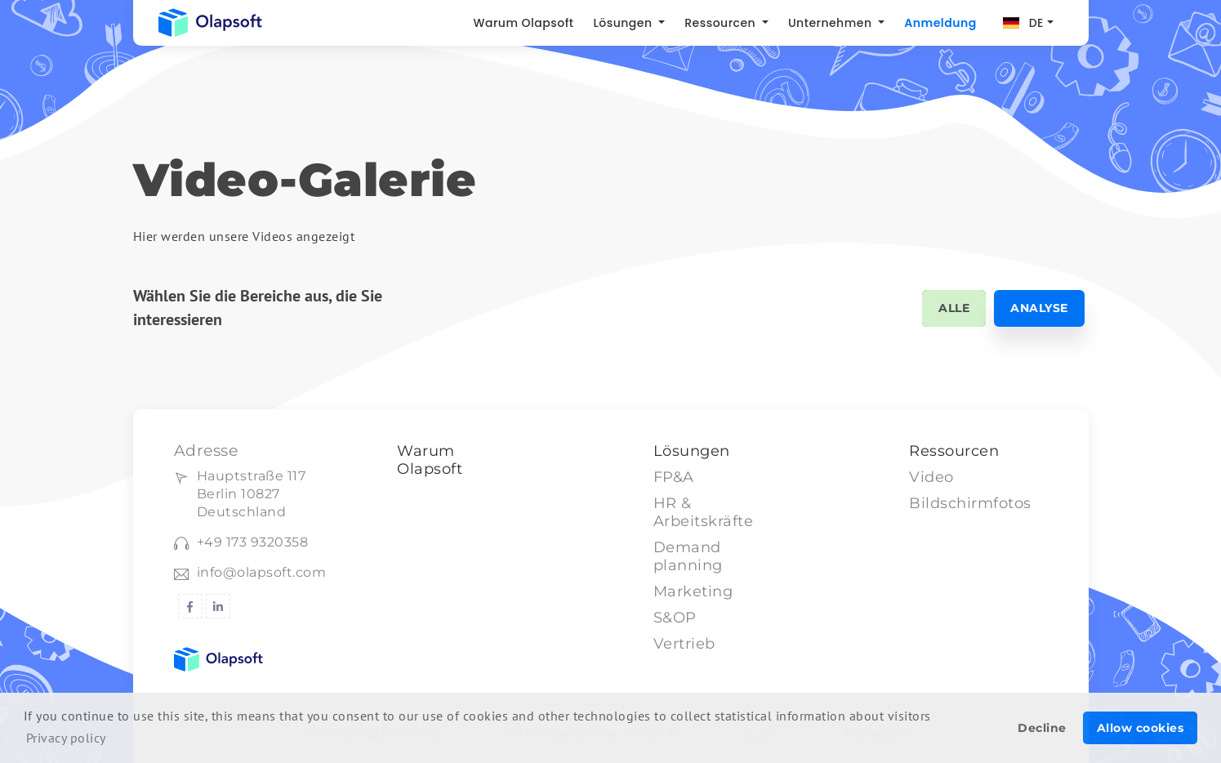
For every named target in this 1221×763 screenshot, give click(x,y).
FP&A (673, 477)
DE (1036, 23)
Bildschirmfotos (970, 503)
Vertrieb (684, 644)
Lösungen (625, 23)
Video (931, 477)
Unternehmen (832, 23)
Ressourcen (721, 23)
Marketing (693, 591)
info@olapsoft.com (262, 572)
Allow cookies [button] (1140, 728)
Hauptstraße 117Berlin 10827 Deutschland (251, 494)
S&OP (675, 618)
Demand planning (688, 556)
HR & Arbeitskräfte (703, 512)
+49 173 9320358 (253, 542)
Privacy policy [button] (66, 738)
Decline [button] (1042, 728)
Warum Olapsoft (523, 23)
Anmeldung (940, 23)
